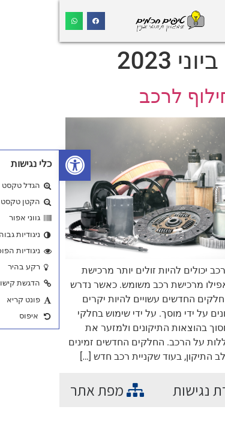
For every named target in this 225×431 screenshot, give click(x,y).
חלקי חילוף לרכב (149, 96)
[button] (15, 165)
